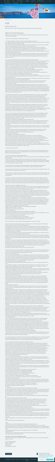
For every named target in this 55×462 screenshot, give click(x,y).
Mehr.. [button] (47, 457)
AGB (19, 459)
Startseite (10, 19)
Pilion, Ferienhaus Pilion (33, 459)
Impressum (13, 459)
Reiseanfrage (8, 459)
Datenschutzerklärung (24, 459)
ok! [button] (49, 459)
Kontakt (17, 459)
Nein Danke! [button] (42, 459)
